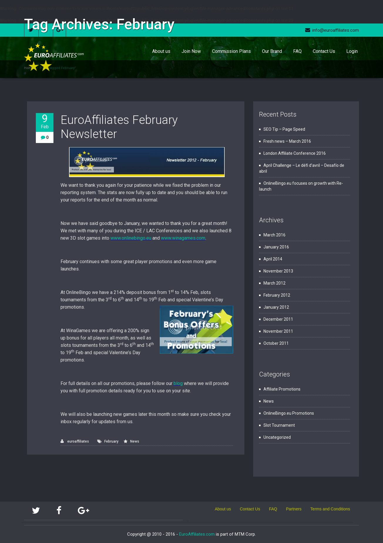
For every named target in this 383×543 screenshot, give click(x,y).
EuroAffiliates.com (197, 534)
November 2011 (278, 331)
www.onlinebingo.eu (130, 238)
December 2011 (278, 319)
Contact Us (324, 51)
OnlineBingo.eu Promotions (288, 413)
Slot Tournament (279, 425)
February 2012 (276, 295)
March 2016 (274, 235)
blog (178, 383)
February (111, 441)
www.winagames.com (183, 238)
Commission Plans (231, 51)
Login (352, 51)
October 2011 (276, 343)
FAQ (297, 51)
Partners (294, 509)
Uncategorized (277, 437)
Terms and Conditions (330, 509)
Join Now (191, 51)
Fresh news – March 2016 (287, 141)
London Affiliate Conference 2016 (294, 153)
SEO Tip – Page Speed (284, 129)
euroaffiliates (75, 441)
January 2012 (276, 307)
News (134, 441)
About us (161, 51)
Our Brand (272, 51)
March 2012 (274, 283)
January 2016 (276, 247)
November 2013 (278, 271)
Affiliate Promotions (281, 389)
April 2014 (272, 259)
